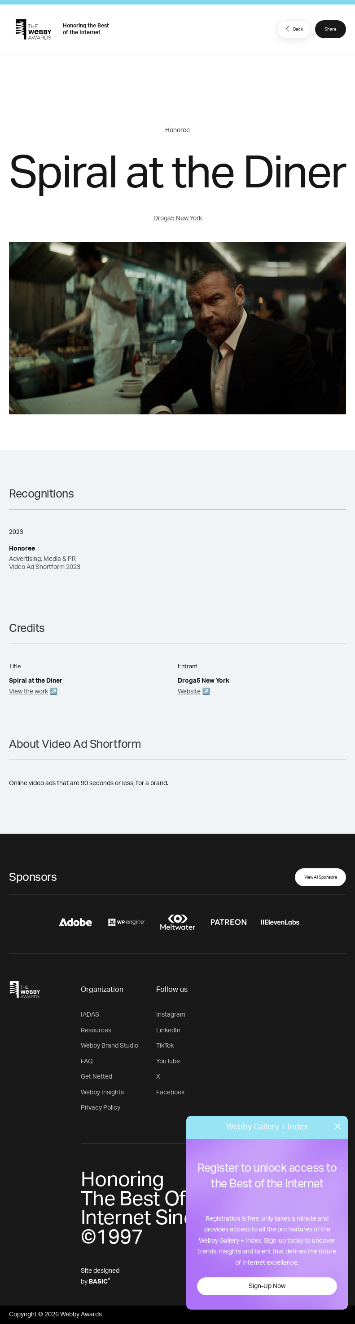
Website (189, 692)
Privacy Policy (100, 1108)
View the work (28, 692)
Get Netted (96, 1077)
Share (330, 29)
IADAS (90, 1015)
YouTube (168, 1061)
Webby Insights (102, 1092)
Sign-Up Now (267, 1286)
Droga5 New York (177, 218)
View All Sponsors (320, 877)
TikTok (165, 1046)
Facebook (170, 1092)
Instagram (170, 1015)
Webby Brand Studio (109, 1046)
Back (293, 28)
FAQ (87, 1061)
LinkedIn (168, 1030)
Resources (96, 1030)
